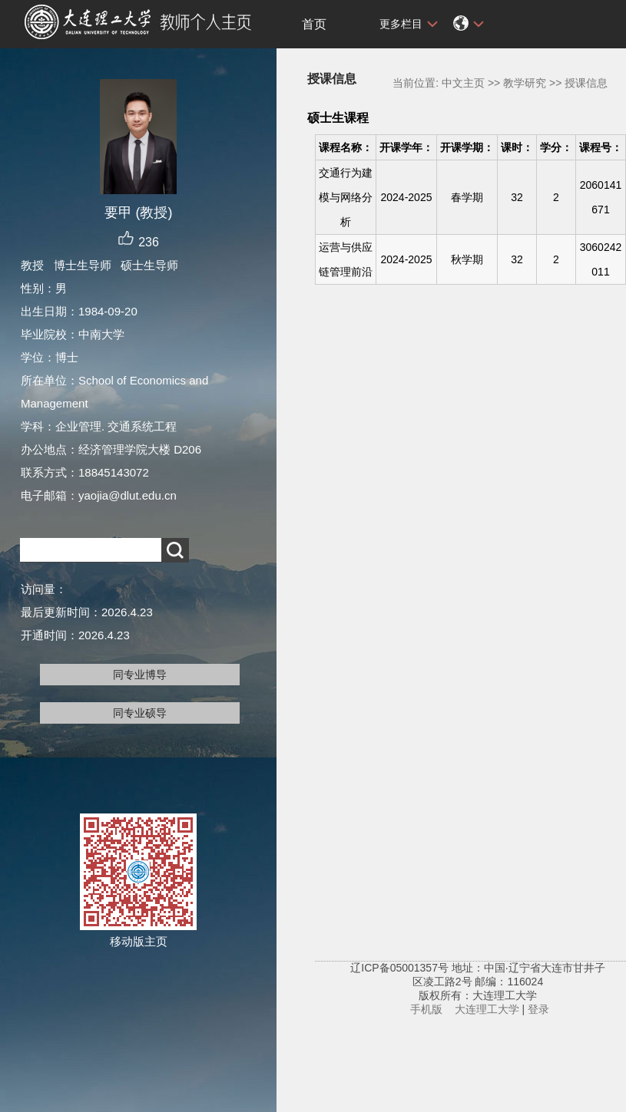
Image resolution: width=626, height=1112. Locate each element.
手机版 (426, 1009)
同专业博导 (140, 674)
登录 (538, 1009)
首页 (314, 24)
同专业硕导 (140, 713)
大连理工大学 (487, 1009)
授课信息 (586, 83)
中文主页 (463, 83)
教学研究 (524, 83)
